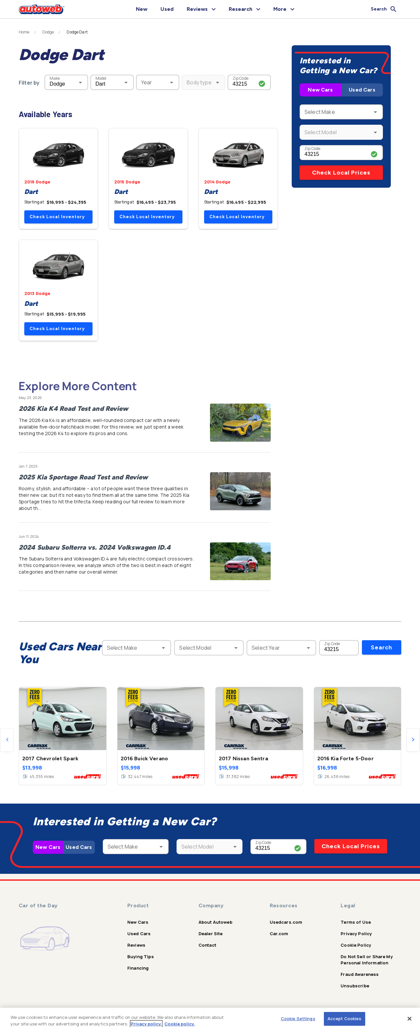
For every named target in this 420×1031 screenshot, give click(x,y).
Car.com (279, 933)
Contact (207, 945)
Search (381, 647)
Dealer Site (211, 933)
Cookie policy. (179, 1024)
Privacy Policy (356, 933)
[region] (210, 1019)
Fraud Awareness (360, 974)
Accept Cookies (344, 1018)
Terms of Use (356, 922)
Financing (138, 968)
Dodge (48, 32)
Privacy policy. (146, 1024)
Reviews (136, 945)
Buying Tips (140, 956)
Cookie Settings (298, 1018)
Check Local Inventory (57, 216)
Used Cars (362, 90)
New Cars (320, 90)
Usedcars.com (286, 922)
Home (24, 32)
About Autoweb (215, 922)
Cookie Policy (356, 945)
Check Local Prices (341, 172)
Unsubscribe (355, 986)
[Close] (409, 1018)
